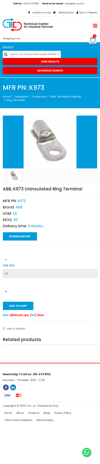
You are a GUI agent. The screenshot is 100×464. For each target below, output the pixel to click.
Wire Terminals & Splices (65, 96)
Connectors (39, 96)
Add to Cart (18, 322)
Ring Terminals (15, 100)
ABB (18, 223)
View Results (50, 61)
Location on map (39, 12)
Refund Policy (45, 426)
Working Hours (63, 12)
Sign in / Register (86, 12)
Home (6, 96)
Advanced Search (50, 70)
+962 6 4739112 (26, 3)
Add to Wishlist (14, 345)
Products (33, 418)
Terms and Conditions (18, 426)
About (20, 418)
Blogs (47, 418)
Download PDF (20, 252)
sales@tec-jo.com (63, 3)
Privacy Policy (62, 418)
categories (21, 96)
